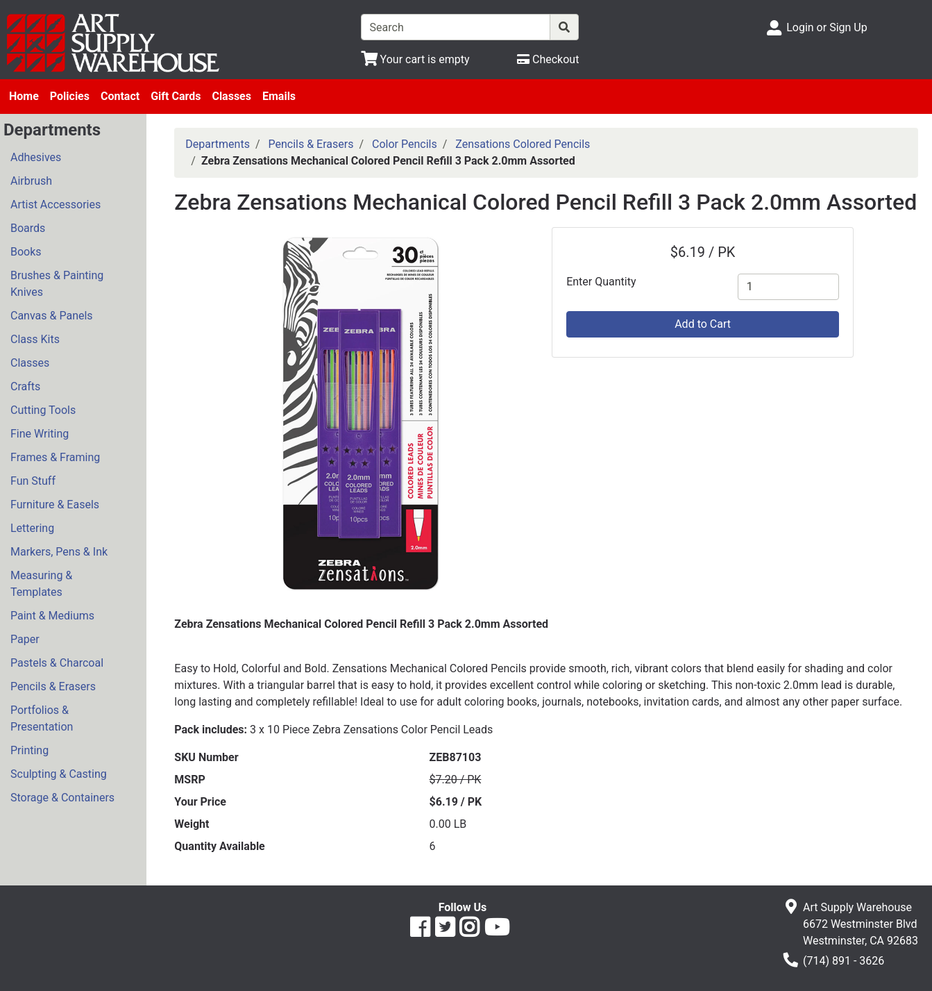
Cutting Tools (43, 410)
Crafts (25, 386)
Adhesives (35, 157)
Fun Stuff (33, 481)
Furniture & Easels (54, 504)
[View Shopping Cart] (415, 59)
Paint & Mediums (52, 615)
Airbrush (31, 181)
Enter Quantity (601, 281)
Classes (231, 96)
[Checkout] (548, 59)
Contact (120, 96)
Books (26, 251)
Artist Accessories (55, 204)
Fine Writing (39, 433)
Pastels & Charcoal (56, 662)
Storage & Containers (62, 797)
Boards (27, 228)
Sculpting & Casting (58, 774)
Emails (279, 96)
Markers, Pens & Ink (59, 551)
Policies (70, 96)
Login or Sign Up (826, 27)
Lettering (32, 528)
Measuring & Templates (41, 584)
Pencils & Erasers (53, 686)
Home (24, 96)
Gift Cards (176, 96)
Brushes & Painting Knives (56, 284)
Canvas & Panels (51, 315)
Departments (217, 144)
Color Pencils (404, 144)
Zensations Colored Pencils (522, 144)
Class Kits (35, 339)
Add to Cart (703, 324)
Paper (25, 639)
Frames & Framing (55, 457)
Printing (29, 750)
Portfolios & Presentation (41, 718)
